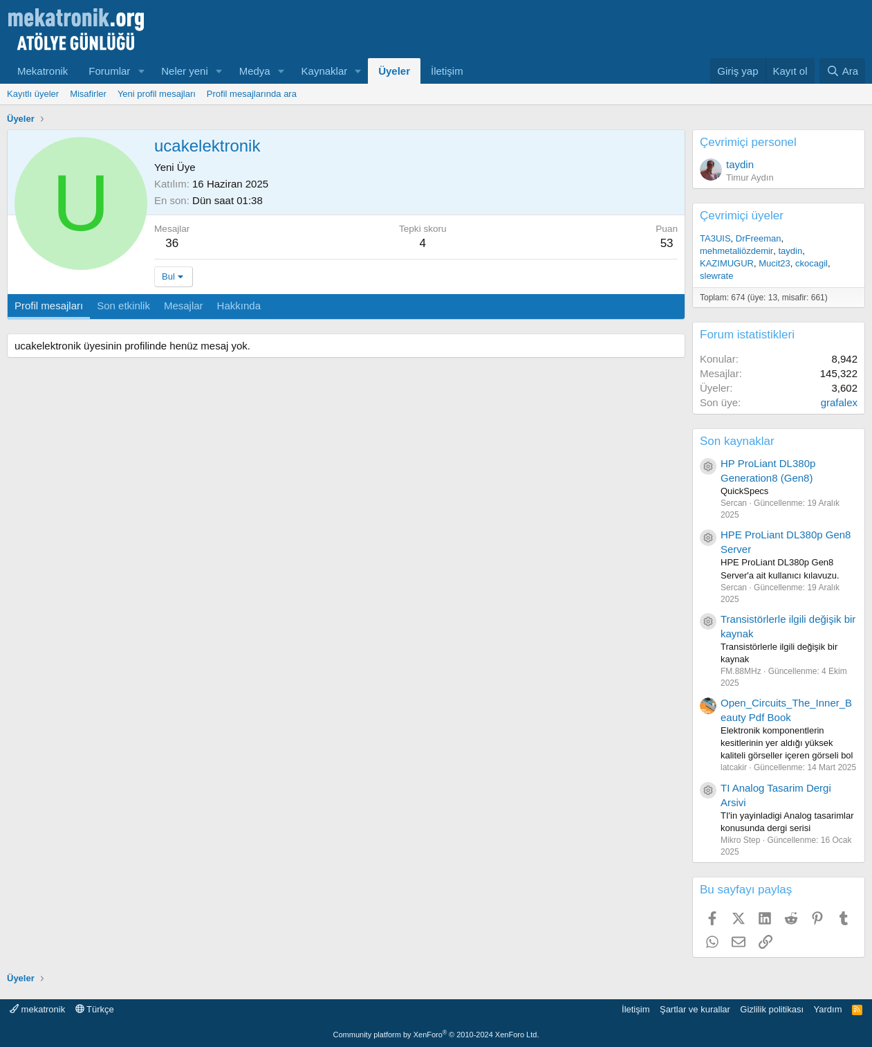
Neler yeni (184, 71)
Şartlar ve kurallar (695, 1009)
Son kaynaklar (737, 441)
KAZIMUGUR (727, 263)
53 (667, 243)
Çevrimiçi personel (748, 142)
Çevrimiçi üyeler (741, 215)
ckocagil (811, 263)
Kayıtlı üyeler (33, 94)
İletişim (447, 71)
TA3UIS (715, 238)
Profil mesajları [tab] (49, 305)
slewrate (716, 276)
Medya (254, 71)
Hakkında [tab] (239, 305)
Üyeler (394, 71)
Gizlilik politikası (772, 1009)
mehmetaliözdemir (736, 251)
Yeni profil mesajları (157, 94)
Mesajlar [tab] (183, 305)
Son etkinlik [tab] (123, 305)
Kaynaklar (325, 71)
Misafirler (88, 94)
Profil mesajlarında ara (252, 94)
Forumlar (109, 71)
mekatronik (37, 1009)
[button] (141, 71)
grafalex (839, 402)
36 (171, 243)
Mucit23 (774, 263)
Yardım (828, 1009)
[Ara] (842, 71)
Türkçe (94, 1009)
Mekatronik (42, 71)
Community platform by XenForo (436, 1034)
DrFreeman (758, 238)
